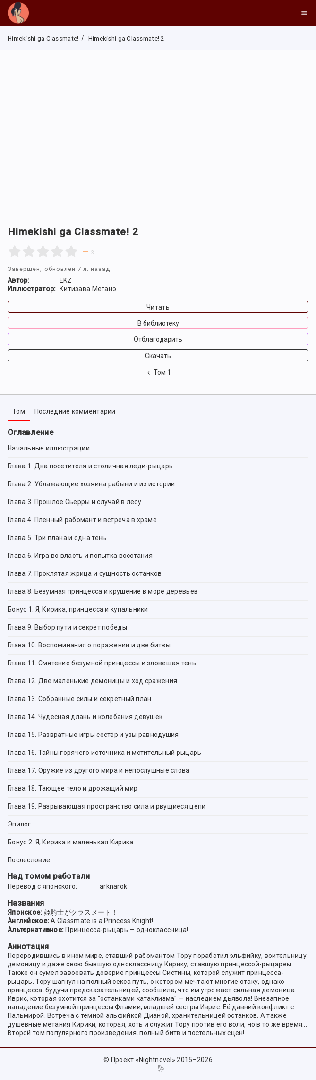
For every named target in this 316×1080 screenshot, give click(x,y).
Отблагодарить (158, 339)
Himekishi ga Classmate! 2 (125, 38)
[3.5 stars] (53, 252)
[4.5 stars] (67, 252)
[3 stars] (43, 252)
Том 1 (158, 372)
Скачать (158, 356)
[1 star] (15, 252)
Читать (158, 307)
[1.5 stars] (25, 252)
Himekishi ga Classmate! (43, 38)
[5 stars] (71, 252)
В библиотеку (158, 323)
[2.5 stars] (39, 252)
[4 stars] (57, 252)
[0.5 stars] (11, 252)
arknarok (113, 886)
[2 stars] (29, 252)
